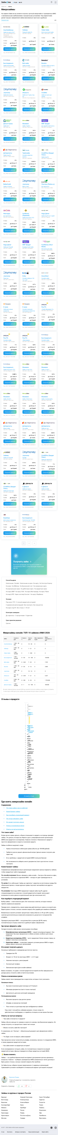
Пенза (22, 1040)
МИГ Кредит (45, 123)
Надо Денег (45, 213)
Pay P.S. (43, 307)
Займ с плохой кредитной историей (39, 1077)
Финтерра (6, 213)
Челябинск (42, 1045)
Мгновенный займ (46, 249)
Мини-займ (6, 428)
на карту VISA (33, 591)
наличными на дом (26, 583)
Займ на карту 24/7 (9, 32)
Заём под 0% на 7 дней (47, 216)
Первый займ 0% (27, 32)
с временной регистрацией (14, 607)
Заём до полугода (8, 490)
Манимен (25, 123)
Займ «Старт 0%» (27, 369)
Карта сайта (45, 1061)
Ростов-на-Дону (25, 1045)
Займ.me (3, 6)
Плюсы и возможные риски (15, 755)
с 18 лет (27, 609)
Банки (3, 1079)
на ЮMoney (29, 586)
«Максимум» (26, 340)
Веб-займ (25, 63)
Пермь (22, 1042)
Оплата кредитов (6, 1087)
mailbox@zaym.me (8, 1098)
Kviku (24, 276)
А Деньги (25, 486)
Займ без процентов (35, 1082)
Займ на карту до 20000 (46, 95)
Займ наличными (8, 65)
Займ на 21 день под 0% (28, 95)
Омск (22, 1034)
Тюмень (41, 1037)
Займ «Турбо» (26, 126)
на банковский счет (40, 586)
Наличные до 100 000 (28, 520)
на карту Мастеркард (45, 591)
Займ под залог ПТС (28, 217)
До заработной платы (47, 126)
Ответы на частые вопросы (15, 759)
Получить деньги (10, 49)
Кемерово (4, 1040)
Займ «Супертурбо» (47, 399)
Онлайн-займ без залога (27, 156)
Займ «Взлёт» (7, 399)
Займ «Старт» (45, 369)
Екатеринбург (5, 1034)
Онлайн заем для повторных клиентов (28, 310)
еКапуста (25, 93)
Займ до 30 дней (8, 247)
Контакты (9, 1061)
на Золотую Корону (12, 586)
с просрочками (20, 617)
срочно (8, 625)
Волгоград (4, 1029)
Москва (3, 1047)
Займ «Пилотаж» (27, 399)
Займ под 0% (7, 155)
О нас (2, 1061)
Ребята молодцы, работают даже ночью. (16, 710)
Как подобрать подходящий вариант (17, 744)
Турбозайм (26, 153)
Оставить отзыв (29, 725)
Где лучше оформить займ (14, 748)
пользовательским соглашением (9, 1112)
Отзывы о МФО (5, 1077)
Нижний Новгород (26, 1026)
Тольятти (42, 1032)
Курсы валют (4, 1070)
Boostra (43, 63)
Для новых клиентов (9, 520)
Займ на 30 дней (8, 457)
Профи (24, 457)
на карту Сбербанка (12, 597)
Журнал (3, 1065)
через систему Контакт (33, 594)
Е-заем (5, 307)
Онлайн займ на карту (48, 65)
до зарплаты (10, 617)
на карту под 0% (11, 609)
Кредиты (3, 1084)
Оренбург (23, 1037)
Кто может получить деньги (15, 751)
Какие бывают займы (13, 741)
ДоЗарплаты (7, 153)
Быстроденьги (8, 63)
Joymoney (6, 93)
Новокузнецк (24, 1029)
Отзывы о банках (6, 1075)
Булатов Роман (14, 1007)
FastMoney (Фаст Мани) (47, 245)
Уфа (40, 1042)
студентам (29, 617)
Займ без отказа (34, 1087)
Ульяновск (42, 1040)
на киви (22, 586)
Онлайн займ (45, 278)
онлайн (16, 583)
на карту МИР (23, 591)
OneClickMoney (8, 30)
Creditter (44, 93)
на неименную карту (12, 589)
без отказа (20, 609)
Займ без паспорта (35, 1079)
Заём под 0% (45, 157)
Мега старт (25, 186)
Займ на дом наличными (37, 1072)
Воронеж (4, 1032)
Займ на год (44, 428)
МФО (2, 1082)
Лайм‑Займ (45, 30)
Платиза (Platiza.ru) (48, 184)
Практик (5, 278)
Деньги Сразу (8, 123)
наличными (10, 583)
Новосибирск (24, 1032)
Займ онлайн (26, 65)
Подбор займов (5, 1089)
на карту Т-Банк (11, 594)
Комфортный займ (27, 247)
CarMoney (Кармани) (25, 214)
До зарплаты (45, 186)
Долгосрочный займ (47, 32)
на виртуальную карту (27, 589)
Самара (22, 1047)
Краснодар (4, 1042)
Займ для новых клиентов (8, 310)
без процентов (38, 607)
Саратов (42, 1029)
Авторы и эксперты (20, 1061)
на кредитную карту (12, 591)
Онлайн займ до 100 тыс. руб (28, 279)
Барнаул (4, 1026)
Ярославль (42, 1047)
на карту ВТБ (21, 594)
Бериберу (6, 518)
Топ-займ (25, 428)
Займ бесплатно (8, 95)
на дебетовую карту (41, 589)
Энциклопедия (5, 1068)
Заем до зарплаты (46, 459)
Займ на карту (26, 489)
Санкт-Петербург (44, 1026)
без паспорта (28, 607)
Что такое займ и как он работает (17, 737)
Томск (41, 1034)
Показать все (5, 20)
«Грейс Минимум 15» (47, 309)
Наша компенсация (33, 1061)
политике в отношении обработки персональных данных (23, 1110)
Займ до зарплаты (35, 1084)
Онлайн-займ (7, 340)
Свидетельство (5, 1119)
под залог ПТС (10, 604)
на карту (36, 583)
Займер (25, 30)
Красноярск (5, 1045)
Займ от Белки (7, 186)
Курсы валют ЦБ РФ (6, 1072)
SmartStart (45, 276)
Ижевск (3, 1037)
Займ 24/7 (6, 126)
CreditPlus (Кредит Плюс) (47, 154)
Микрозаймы (33, 1065)
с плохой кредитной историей (26, 604)
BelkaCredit (7, 184)
